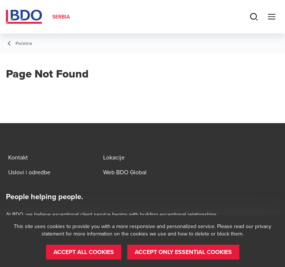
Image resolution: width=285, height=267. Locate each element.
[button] (83, 252)
